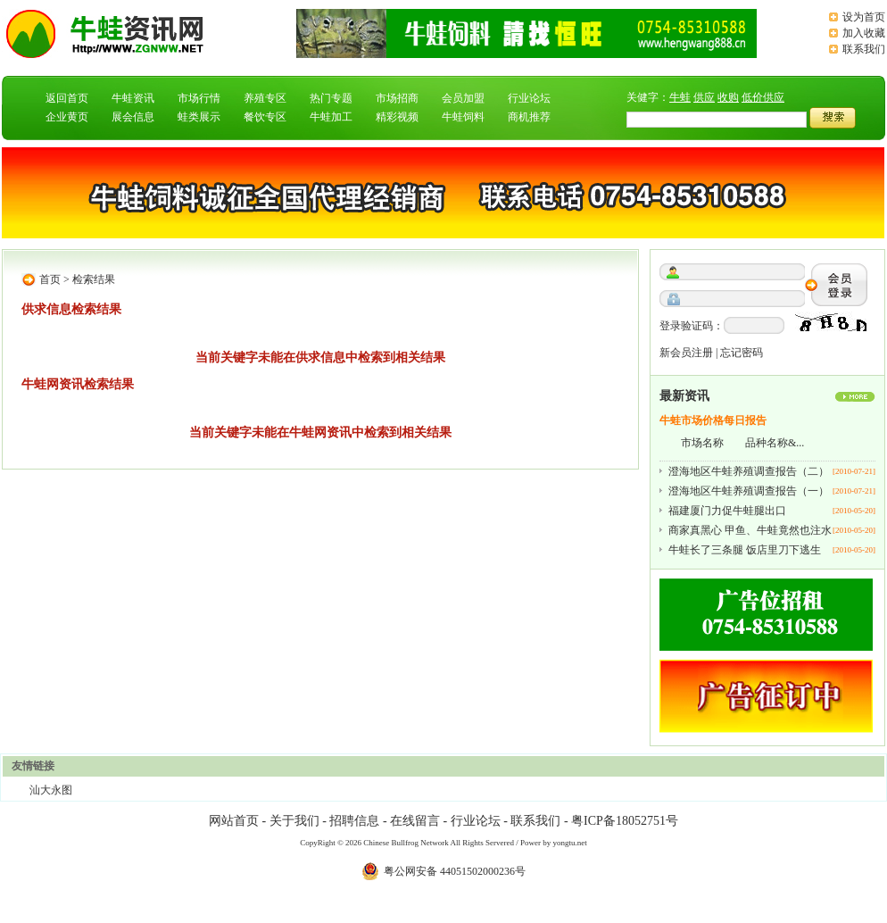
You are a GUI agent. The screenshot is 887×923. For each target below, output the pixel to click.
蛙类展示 (199, 117)
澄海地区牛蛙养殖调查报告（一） (748, 491)
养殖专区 (265, 98)
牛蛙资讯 (133, 98)
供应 (704, 97)
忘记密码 (741, 352)
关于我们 (294, 820)
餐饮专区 (265, 117)
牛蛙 (680, 97)
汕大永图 (50, 790)
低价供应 (763, 97)
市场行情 (199, 98)
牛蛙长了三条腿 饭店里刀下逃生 (744, 550)
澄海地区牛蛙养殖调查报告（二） (748, 471)
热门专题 (331, 98)
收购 (728, 97)
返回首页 (67, 98)
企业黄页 (67, 117)
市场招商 (397, 98)
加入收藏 (863, 33)
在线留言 (415, 820)
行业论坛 (529, 98)
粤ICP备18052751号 (624, 820)
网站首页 (234, 820)
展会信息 (133, 117)
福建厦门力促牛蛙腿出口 (727, 510)
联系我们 (863, 49)
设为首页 (863, 17)
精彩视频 (397, 117)
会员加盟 (463, 98)
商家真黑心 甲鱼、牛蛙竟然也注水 (750, 530)
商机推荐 (529, 117)
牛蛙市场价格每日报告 (713, 420)
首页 (50, 279)
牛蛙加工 (331, 117)
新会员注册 (686, 352)
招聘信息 (354, 820)
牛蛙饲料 (463, 117)
